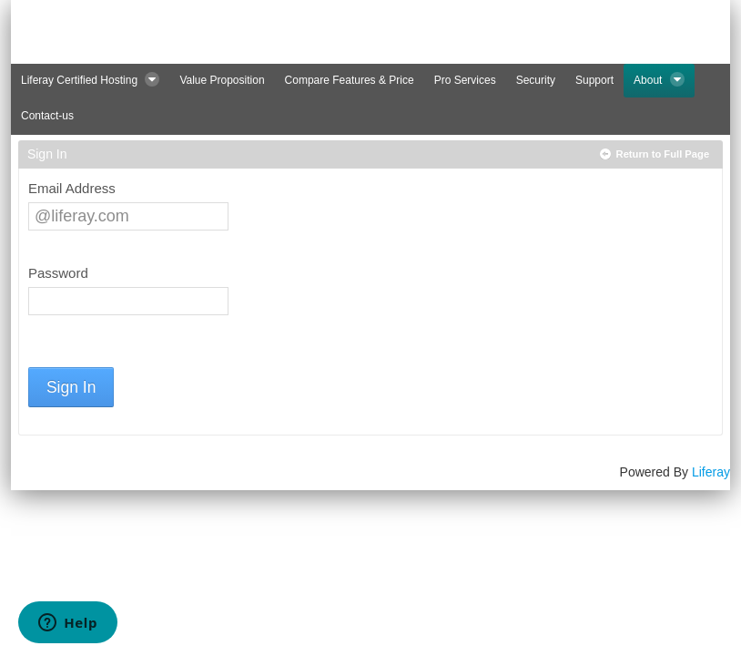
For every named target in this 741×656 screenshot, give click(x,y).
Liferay (711, 472)
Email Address (72, 188)
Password (58, 273)
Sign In (71, 387)
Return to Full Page (663, 154)
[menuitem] (90, 80)
